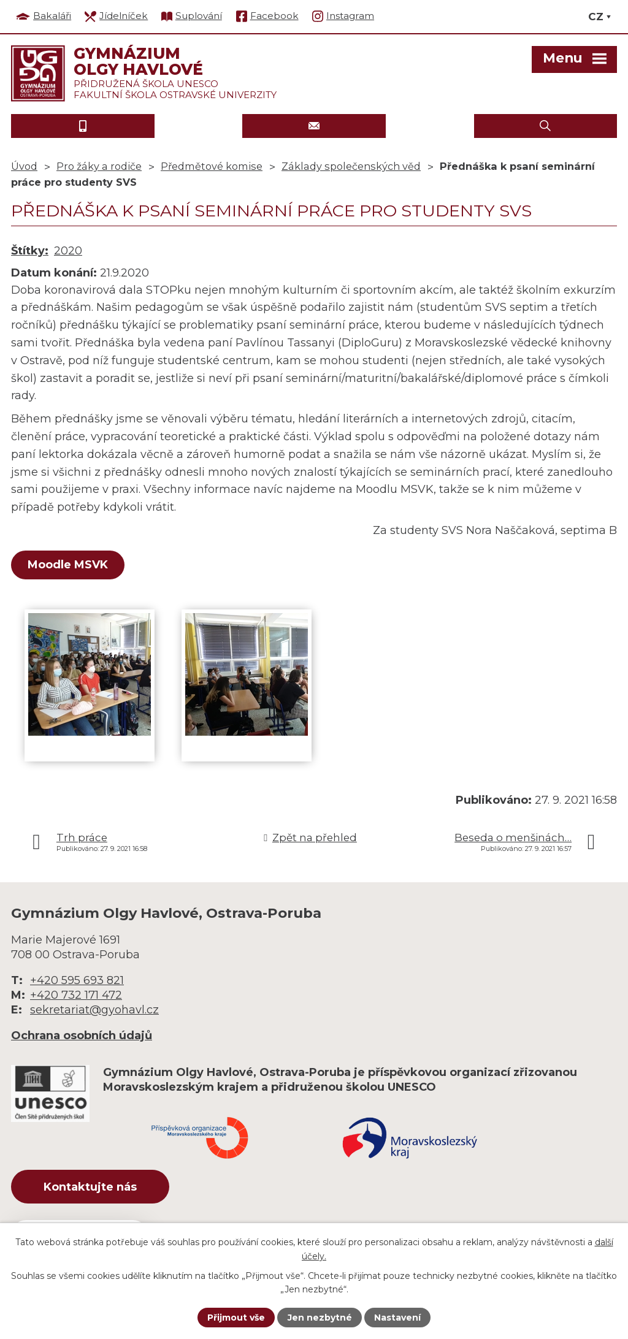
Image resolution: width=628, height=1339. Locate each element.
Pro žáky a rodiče (99, 166)
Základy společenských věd (351, 166)
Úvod (24, 166)
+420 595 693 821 (77, 980)
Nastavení (397, 1317)
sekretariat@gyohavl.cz (94, 1010)
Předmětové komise (211, 166)
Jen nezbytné (320, 1317)
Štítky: (29, 251)
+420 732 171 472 (76, 995)
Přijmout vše (236, 1317)
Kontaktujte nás (90, 1187)
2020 (68, 251)
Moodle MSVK (68, 564)
